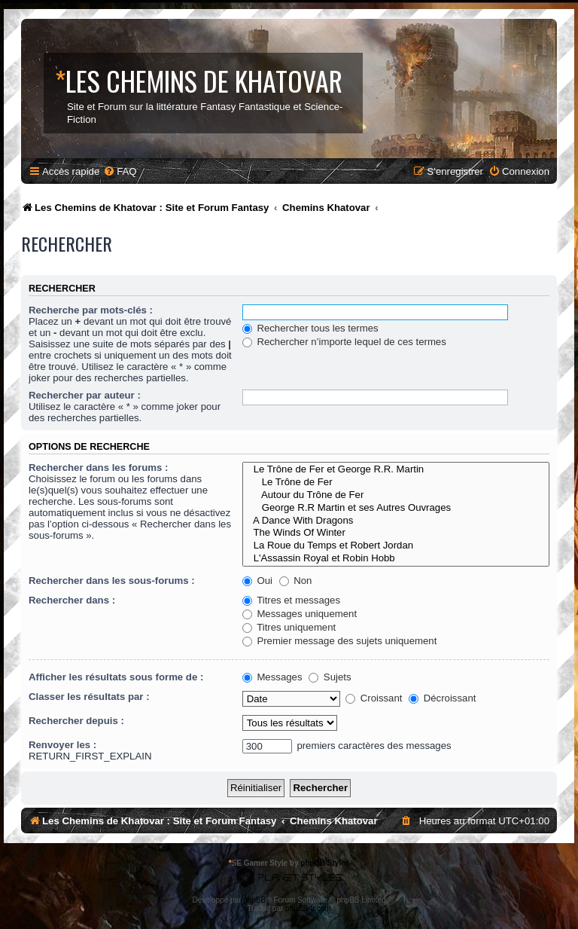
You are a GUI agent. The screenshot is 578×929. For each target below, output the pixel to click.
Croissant (373, 698)
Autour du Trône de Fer (396, 495)
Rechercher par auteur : (85, 395)
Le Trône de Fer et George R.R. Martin (396, 469)
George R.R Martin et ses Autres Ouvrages (396, 508)
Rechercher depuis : (76, 720)
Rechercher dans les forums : (98, 467)
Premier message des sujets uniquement (339, 640)
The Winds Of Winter (396, 533)
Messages (272, 677)
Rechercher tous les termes (310, 328)
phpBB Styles (324, 863)
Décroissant (442, 698)
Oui (257, 580)
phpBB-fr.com (308, 908)
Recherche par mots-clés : (91, 310)
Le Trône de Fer (396, 482)
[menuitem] (119, 171)
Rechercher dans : (72, 600)
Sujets (330, 677)
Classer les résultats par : (89, 696)
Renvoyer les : (62, 744)
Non (295, 580)
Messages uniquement (299, 613)
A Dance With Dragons (396, 521)
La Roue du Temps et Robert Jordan (396, 545)
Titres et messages (291, 600)
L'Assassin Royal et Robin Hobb (396, 558)
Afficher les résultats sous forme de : (116, 677)
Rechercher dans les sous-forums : (112, 580)
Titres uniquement (289, 627)
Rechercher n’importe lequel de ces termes (344, 341)
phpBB (254, 900)
